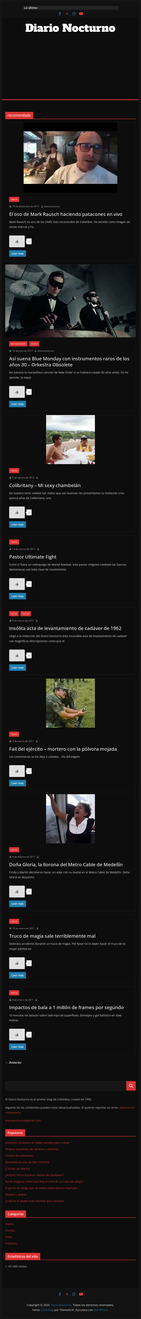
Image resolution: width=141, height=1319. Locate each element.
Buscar (131, 1086)
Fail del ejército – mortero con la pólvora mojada (63, 749)
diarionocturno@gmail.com (23, 1120)
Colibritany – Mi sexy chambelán (45, 485)
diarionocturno (52, 206)
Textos (25, 613)
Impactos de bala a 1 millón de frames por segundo (66, 1007)
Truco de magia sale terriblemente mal (52, 936)
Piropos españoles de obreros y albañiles (32, 1149)
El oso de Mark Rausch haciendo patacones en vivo (65, 214)
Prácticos (11, 1243)
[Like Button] (17, 241)
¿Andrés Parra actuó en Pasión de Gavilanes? (34, 1175)
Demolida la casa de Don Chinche (27, 1162)
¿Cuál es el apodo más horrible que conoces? (34, 1201)
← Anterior (13, 1062)
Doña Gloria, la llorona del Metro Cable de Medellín (66, 864)
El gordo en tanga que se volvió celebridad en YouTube (41, 1188)
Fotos (14, 613)
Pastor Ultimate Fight (32, 556)
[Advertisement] (70, 69)
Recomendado (18, 343)
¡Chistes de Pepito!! (17, 1168)
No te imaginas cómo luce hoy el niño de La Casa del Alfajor (44, 1181)
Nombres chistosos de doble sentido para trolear (37, 1143)
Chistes (10, 1230)
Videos (14, 199)
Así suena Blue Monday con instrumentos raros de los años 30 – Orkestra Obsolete (69, 361)
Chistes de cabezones (19, 1155)
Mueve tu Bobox (15, 1194)
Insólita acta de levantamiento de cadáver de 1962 (65, 628)
